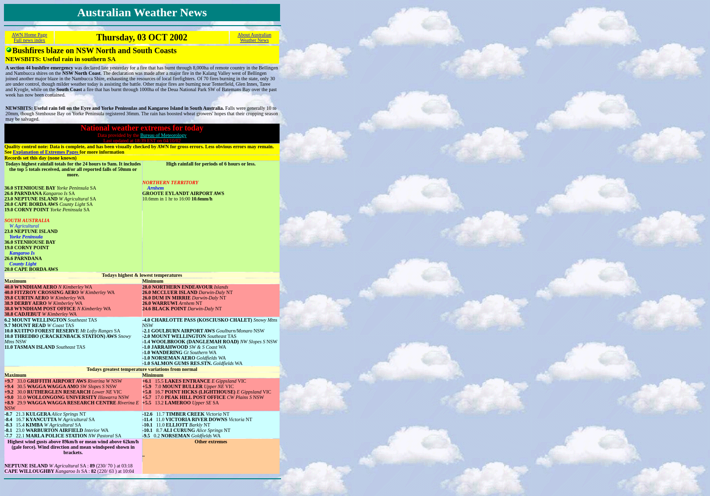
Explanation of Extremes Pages (46, 152)
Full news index (29, 40)
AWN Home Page (29, 34)
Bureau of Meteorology (163, 135)
